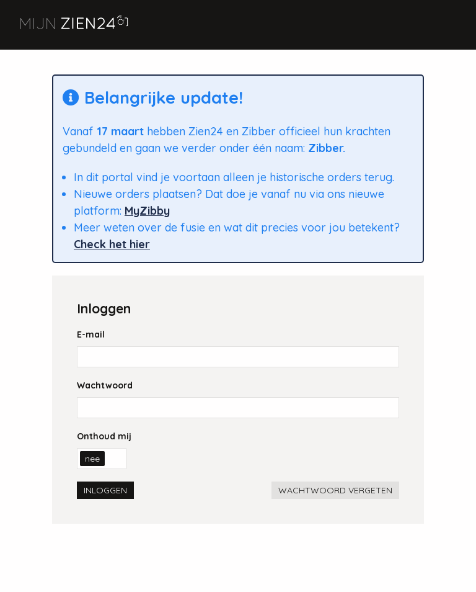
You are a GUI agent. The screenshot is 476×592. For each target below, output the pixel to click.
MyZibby (147, 211)
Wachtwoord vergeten (335, 490)
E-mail (91, 334)
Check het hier (112, 244)
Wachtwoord (105, 385)
